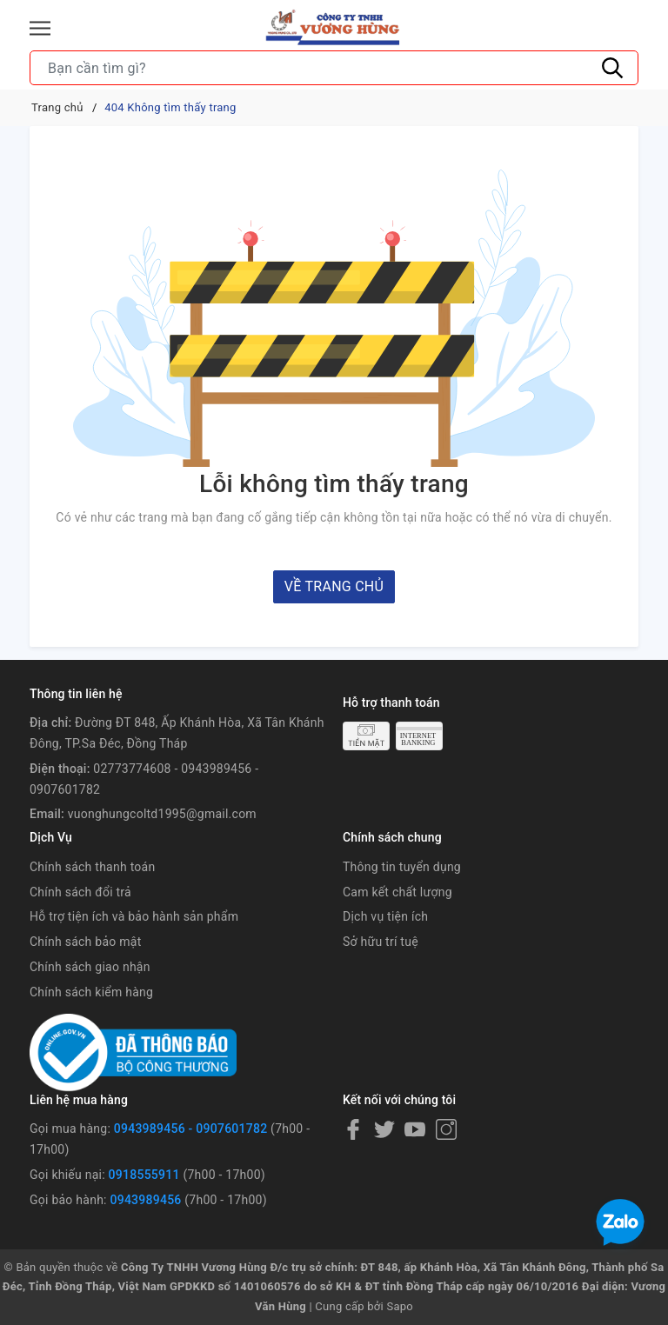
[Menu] (40, 28)
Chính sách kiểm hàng (91, 992)
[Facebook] (353, 1129)
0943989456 (145, 1200)
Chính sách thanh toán (92, 867)
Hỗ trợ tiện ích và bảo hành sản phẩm (134, 916)
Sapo (399, 1306)
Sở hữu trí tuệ (380, 942)
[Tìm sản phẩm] (334, 67)
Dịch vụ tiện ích (385, 916)
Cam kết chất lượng (397, 892)
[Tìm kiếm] (612, 68)
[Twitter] (384, 1129)
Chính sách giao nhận (90, 967)
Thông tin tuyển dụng (402, 867)
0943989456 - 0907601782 (191, 1128)
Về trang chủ (334, 586)
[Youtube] (414, 1129)
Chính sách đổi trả (80, 892)
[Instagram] (446, 1129)
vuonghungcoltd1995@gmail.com (162, 814)
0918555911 (144, 1175)
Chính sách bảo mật (85, 942)
